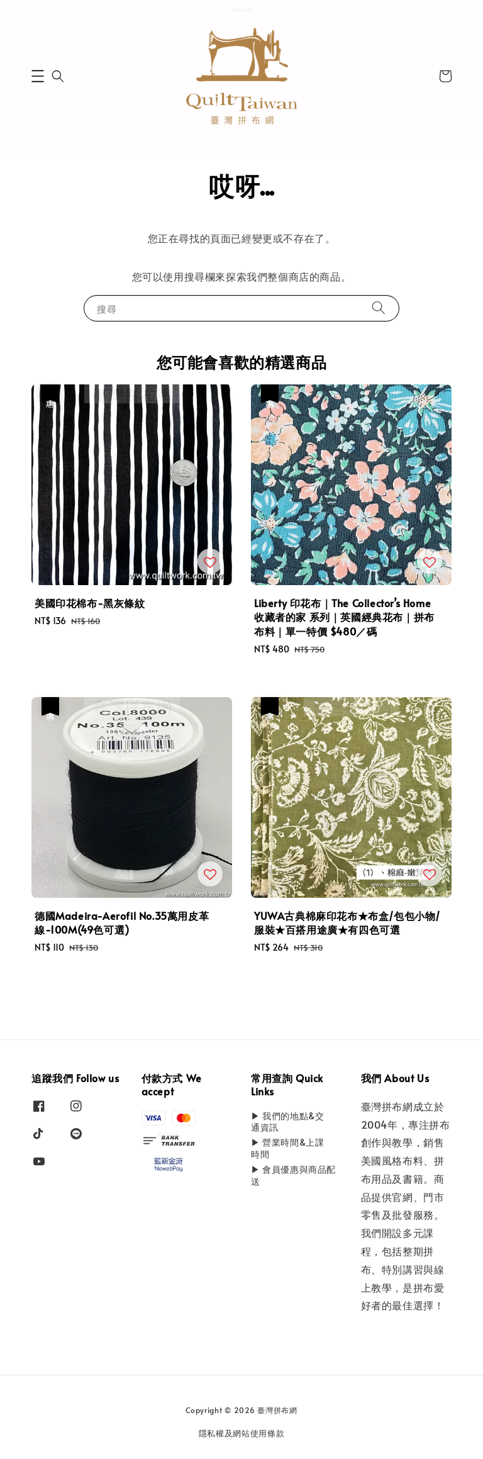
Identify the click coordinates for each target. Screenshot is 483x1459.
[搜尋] (378, 308)
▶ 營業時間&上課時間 (287, 1148)
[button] (38, 76)
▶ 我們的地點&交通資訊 (287, 1121)
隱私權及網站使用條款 (242, 1433)
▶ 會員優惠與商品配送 (293, 1175)
